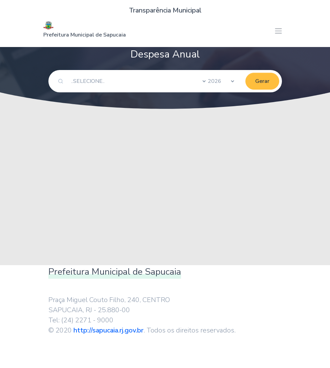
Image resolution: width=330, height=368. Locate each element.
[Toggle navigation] (278, 31)
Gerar (262, 81)
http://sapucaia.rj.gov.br (108, 330)
